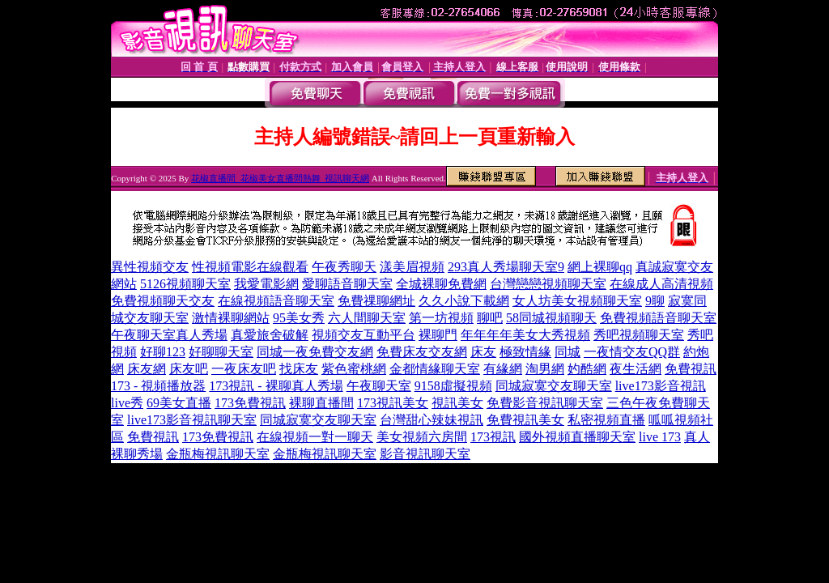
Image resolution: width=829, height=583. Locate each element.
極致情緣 (525, 352)
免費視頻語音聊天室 (658, 318)
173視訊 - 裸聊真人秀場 (275, 386)
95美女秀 (299, 318)
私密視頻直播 (606, 420)
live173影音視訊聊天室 (192, 420)
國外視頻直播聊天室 (577, 437)
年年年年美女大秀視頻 (525, 335)
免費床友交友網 (421, 352)
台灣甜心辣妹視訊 (431, 420)
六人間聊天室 (367, 318)
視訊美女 (457, 403)
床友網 (146, 369)
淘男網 (544, 369)
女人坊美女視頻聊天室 (577, 301)
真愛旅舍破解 (269, 335)
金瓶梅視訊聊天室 (218, 454)
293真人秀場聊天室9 (506, 267)
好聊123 (162, 352)
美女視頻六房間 (421, 437)
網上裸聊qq (600, 267)
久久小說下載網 (464, 301)
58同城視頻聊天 (551, 318)
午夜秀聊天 (344, 267)
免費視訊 (153, 437)
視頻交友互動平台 (363, 335)
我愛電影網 (266, 284)
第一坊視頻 (441, 318)
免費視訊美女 (525, 420)
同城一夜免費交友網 (315, 352)
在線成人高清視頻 (661, 284)
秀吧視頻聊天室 (638, 335)
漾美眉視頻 (412, 267)
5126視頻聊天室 (185, 284)
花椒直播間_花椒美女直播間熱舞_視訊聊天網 (280, 178)
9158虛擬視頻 (453, 386)
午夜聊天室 (378, 386)
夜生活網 (635, 369)
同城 (567, 352)
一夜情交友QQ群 (632, 352)
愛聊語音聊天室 (347, 284)
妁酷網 (587, 369)
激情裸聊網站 (231, 318)
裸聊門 (438, 335)
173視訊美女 (392, 403)
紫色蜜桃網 (353, 369)
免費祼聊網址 (376, 301)
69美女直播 (179, 403)
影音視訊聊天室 (425, 454)
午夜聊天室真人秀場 (169, 335)
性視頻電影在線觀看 (250, 267)
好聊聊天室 (221, 352)
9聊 (655, 301)
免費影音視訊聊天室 (545, 403)
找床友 (298, 369)
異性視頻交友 (150, 267)
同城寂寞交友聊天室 (553, 386)
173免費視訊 (250, 403)
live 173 (660, 437)
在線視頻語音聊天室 (276, 301)
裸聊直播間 (321, 403)
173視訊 (493, 437)
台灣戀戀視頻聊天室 (548, 284)
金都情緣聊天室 (434, 369)
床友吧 (188, 369)
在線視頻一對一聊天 (315, 437)
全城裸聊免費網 (441, 284)
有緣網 (502, 369)
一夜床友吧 (243, 369)
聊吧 (490, 318)
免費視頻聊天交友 (163, 301)
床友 (483, 352)
